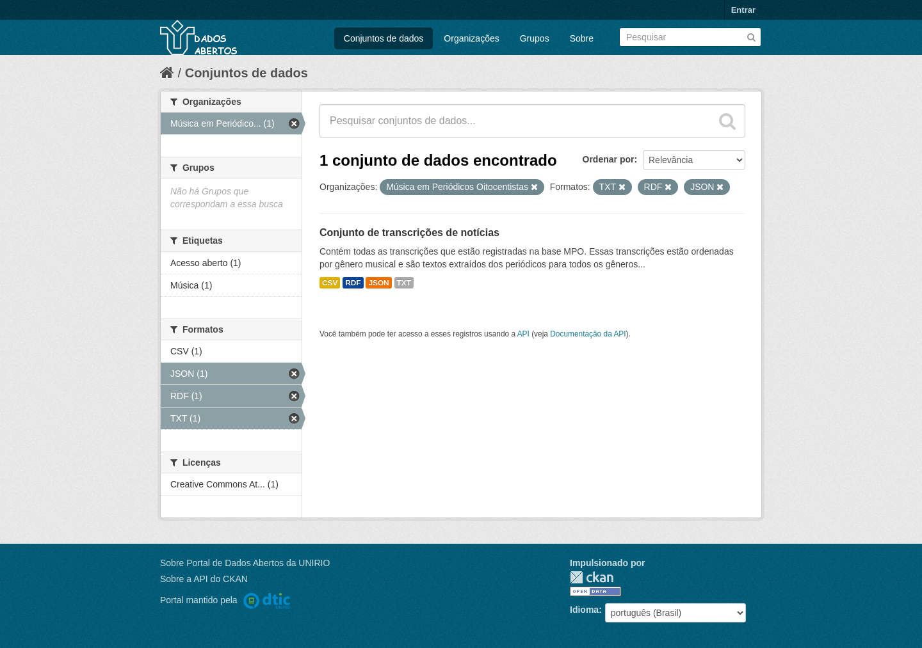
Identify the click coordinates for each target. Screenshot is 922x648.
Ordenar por (609, 159)
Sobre (582, 38)
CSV (329, 282)
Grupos (534, 38)
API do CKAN (220, 579)
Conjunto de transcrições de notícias (409, 232)
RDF (352, 282)
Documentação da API (588, 333)
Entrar (743, 10)
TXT (404, 282)
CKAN (591, 577)
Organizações (471, 38)
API (523, 333)
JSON (378, 282)
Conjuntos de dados (384, 38)
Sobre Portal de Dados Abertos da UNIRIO (245, 563)
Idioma (584, 610)
